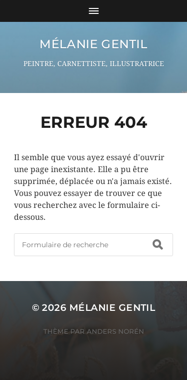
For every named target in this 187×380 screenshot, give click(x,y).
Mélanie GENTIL (93, 44)
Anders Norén (115, 331)
